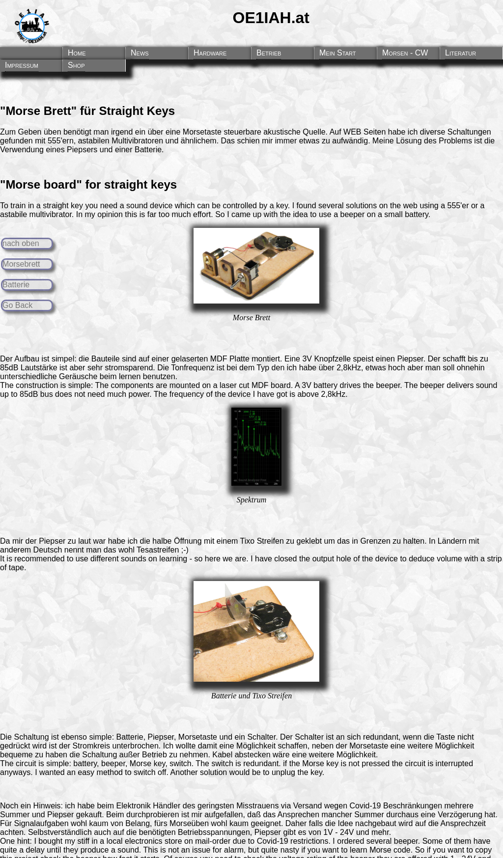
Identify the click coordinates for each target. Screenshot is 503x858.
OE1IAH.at (271, 18)
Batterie (15, 284)
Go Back (17, 305)
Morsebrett (21, 264)
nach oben (20, 243)
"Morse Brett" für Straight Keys (87, 110)
